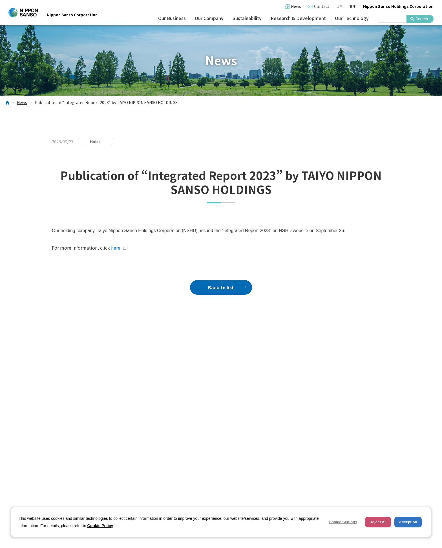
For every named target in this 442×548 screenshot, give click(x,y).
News (296, 6)
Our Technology (352, 18)
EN (352, 6)
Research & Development (298, 18)
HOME (7, 103)
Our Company (209, 18)
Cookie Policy (100, 525)
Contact (321, 6)
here (119, 247)
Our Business (172, 18)
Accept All (408, 522)
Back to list (221, 287)
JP (339, 6)
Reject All (378, 522)
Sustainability (247, 18)
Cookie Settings (343, 522)
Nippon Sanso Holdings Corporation (398, 6)
